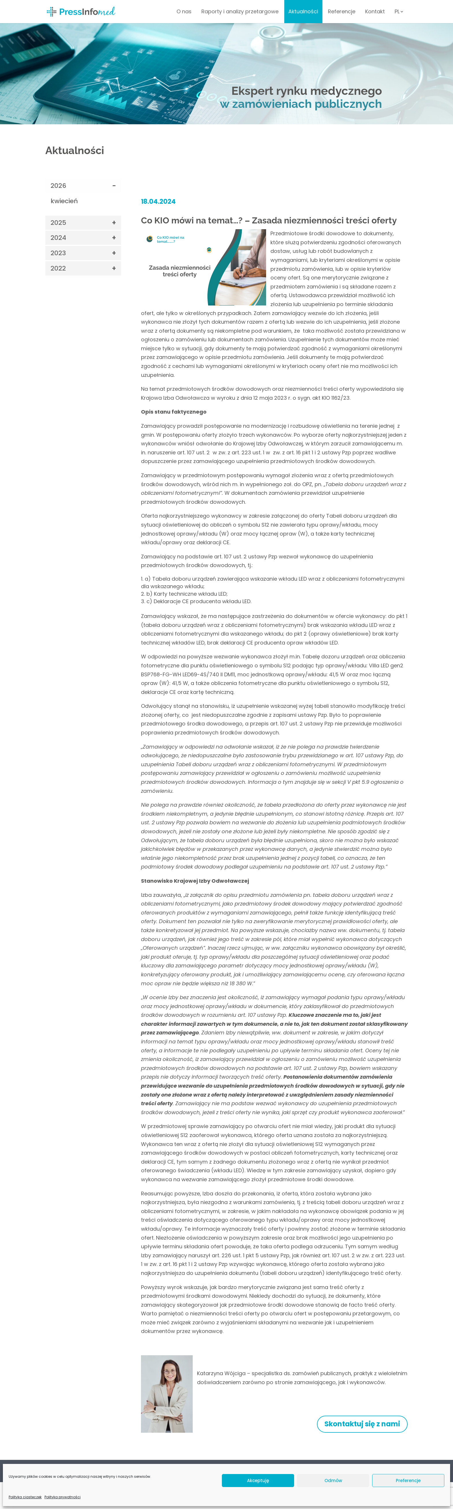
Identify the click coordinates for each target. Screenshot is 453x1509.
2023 (58, 253)
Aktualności (303, 12)
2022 (58, 268)
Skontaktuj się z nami (362, 1424)
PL (397, 12)
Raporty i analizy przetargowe (240, 12)
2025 (58, 222)
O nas (184, 12)
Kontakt (375, 12)
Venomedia (398, 1494)
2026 (58, 185)
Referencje (341, 12)
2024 (58, 237)
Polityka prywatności (66, 1470)
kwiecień (64, 201)
